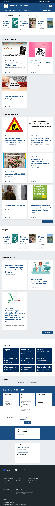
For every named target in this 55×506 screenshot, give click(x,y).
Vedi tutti (27, 422)
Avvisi (6, 263)
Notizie (6, 60)
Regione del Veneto (6, 1)
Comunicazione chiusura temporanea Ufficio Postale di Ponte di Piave (41, 140)
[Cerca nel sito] (50, 6)
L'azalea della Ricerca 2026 (15, 174)
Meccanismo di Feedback (32, 480)
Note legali (30, 483)
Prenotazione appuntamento (8, 478)
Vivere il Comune (27, 10)
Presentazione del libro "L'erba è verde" (13, 64)
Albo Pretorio (18, 480)
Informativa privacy (31, 477)
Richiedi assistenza (6, 477)
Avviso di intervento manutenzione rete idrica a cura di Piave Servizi (15, 140)
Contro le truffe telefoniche (15, 205)
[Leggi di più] (8, 72)
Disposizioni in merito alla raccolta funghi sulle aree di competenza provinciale (41, 207)
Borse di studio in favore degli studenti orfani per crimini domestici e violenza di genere (15, 268)
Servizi (19, 10)
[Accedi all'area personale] (45, 1)
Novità (14, 10)
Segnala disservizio (6, 480)
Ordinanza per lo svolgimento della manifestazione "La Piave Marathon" (40, 162)
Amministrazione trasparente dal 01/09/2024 (21, 477)
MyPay (4, 482)
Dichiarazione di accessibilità (33, 478)
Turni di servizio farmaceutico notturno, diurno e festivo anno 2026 (40, 281)
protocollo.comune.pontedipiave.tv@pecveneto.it (24, 492)
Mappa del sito (5, 499)
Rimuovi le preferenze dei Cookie (8, 502)
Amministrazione (7, 10)
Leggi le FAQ (30, 482)
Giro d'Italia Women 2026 (40, 63)
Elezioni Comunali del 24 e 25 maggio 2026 (14, 97)
